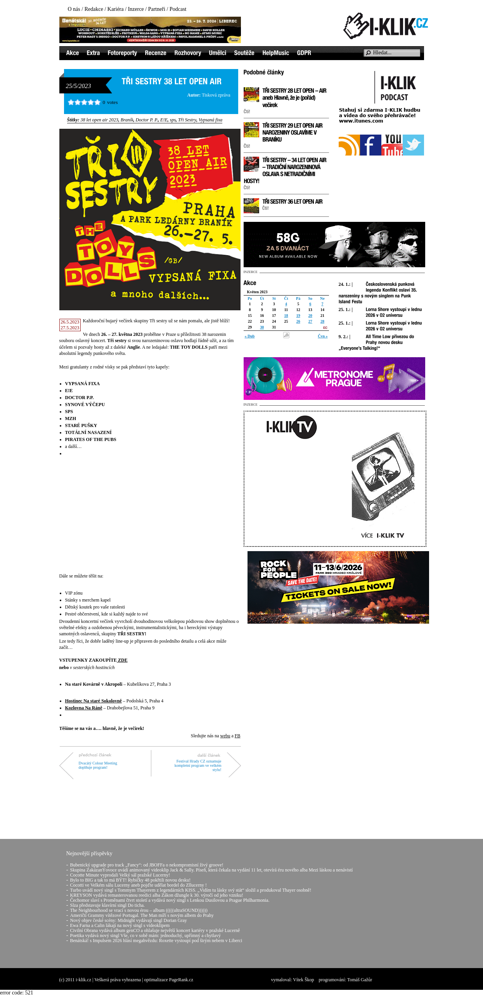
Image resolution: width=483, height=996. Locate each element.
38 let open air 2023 (99, 120)
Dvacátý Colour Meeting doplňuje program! (98, 765)
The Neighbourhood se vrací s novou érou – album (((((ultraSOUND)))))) (139, 910)
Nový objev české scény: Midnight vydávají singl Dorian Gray (128, 920)
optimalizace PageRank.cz (169, 979)
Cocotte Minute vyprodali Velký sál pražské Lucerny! (120, 875)
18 (286, 315)
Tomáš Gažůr (359, 979)
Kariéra (115, 9)
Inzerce (136, 9)
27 (310, 321)
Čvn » (322, 336)
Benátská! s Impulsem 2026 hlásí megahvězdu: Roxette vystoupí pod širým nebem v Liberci (156, 940)
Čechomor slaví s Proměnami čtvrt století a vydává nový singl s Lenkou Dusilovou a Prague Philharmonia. (170, 900)
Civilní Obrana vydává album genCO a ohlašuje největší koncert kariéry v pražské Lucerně (155, 930)
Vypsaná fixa (210, 120)
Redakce (94, 9)
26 (298, 321)
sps (173, 120)
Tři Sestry (187, 120)
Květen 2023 (257, 292)
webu (225, 735)
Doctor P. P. (147, 120)
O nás (74, 9)
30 (262, 327)
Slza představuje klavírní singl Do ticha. (107, 905)
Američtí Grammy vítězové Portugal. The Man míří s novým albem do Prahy (142, 915)
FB (238, 735)
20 (310, 315)
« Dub (250, 336)
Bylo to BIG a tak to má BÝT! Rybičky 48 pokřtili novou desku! (130, 880)
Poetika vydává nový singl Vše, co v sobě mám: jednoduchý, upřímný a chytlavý (145, 935)
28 (322, 321)
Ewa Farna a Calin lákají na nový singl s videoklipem (120, 925)
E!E (164, 120)
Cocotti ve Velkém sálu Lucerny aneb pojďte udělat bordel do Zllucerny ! (138, 885)
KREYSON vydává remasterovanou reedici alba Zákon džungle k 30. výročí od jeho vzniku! (156, 895)
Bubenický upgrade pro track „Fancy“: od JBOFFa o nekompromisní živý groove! (146, 865)
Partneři (156, 9)
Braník (127, 120)
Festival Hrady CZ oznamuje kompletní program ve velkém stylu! (198, 765)
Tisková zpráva (216, 95)
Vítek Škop (303, 979)
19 (298, 315)
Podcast (178, 9)
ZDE (123, 660)
